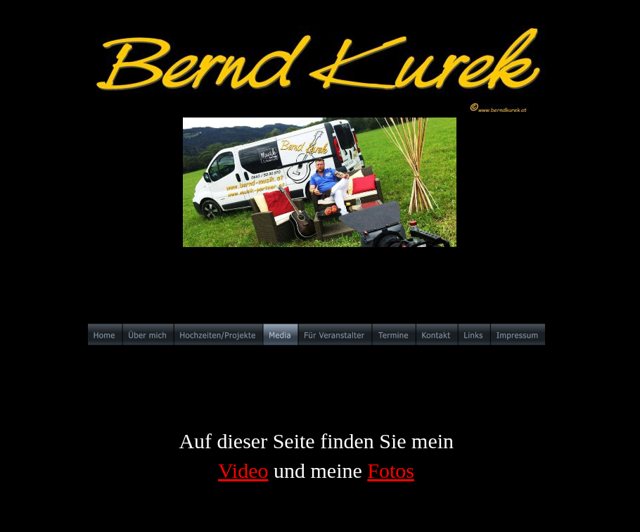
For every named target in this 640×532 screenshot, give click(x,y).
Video (243, 470)
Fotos (390, 470)
